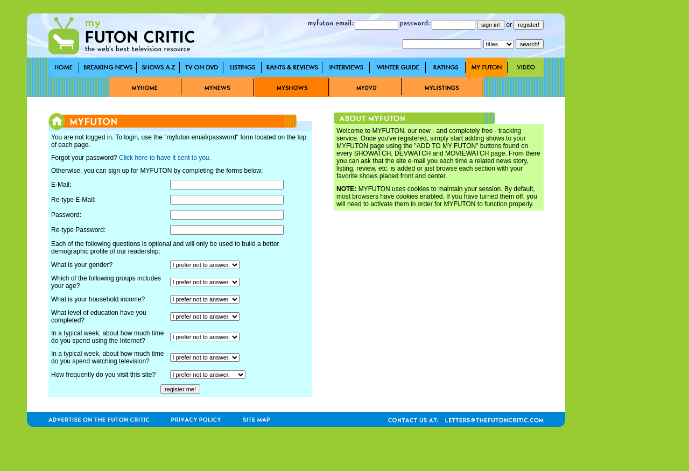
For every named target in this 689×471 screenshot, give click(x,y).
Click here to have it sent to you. (165, 157)
